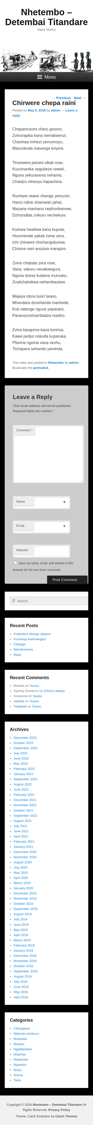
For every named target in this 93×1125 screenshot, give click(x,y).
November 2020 (25, 857)
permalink (40, 368)
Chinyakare (22, 1028)
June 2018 (21, 987)
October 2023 (23, 743)
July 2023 (21, 753)
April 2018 (21, 997)
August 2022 (23, 784)
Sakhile (19, 701)
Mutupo (19, 1044)
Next (80, 98)
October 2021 (23, 810)
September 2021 (25, 815)
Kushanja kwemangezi (30, 639)
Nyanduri (20, 1065)
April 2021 (21, 836)
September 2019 (25, 909)
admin (55, 110)
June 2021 (21, 831)
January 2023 (23, 774)
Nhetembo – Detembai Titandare (46, 17)
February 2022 (24, 795)
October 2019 (23, 904)
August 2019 (23, 914)
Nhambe (20, 1054)
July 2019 (21, 919)
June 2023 (21, 758)
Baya (17, 654)
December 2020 (25, 852)
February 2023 (24, 769)
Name (20, 501)
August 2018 (23, 976)
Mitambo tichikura (26, 1033)
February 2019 (24, 945)
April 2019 (21, 935)
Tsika (17, 1080)
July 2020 (21, 867)
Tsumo (34, 686)
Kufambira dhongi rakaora (32, 634)
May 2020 (21, 872)
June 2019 (21, 924)
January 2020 (23, 888)
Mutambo (20, 1039)
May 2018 (21, 992)
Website (22, 550)
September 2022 (25, 779)
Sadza (37, 696)
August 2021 (23, 821)
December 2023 (25, 738)
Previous (61, 98)
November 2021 (25, 805)
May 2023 (21, 763)
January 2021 (23, 847)
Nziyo (18, 1070)
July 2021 (21, 826)
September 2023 (25, 748)
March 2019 (22, 940)
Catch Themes (66, 1116)
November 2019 (25, 898)
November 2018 (25, 961)
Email (20, 525)
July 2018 (21, 981)
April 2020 (21, 878)
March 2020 (22, 883)
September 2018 (25, 971)
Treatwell (20, 706)
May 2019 (21, 930)
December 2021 (25, 800)
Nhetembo (56, 362)
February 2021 (24, 841)
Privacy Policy (59, 1110)
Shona (18, 1075)
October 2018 (23, 966)
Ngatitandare (23, 1049)
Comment (24, 430)
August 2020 (23, 862)
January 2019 (23, 950)
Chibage (20, 644)
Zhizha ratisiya (54, 691)
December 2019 (25, 893)
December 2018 (25, 956)
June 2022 (21, 789)
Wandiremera (23, 649)
